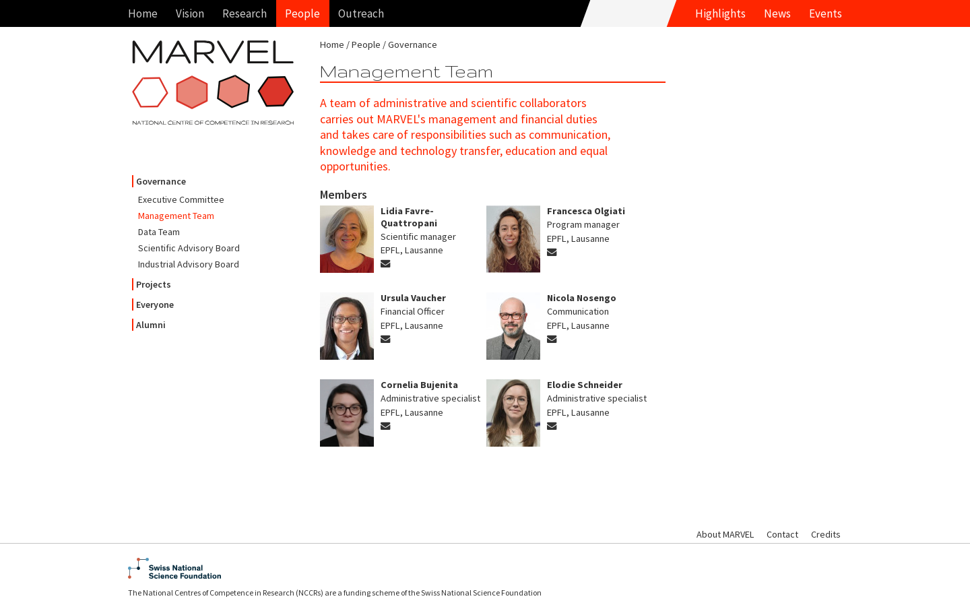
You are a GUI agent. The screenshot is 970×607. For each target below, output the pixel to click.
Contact (782, 534)
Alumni (151, 325)
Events (825, 13)
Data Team (159, 232)
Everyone (155, 304)
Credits (826, 534)
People (302, 13)
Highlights (720, 13)
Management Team (176, 216)
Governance (161, 181)
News (777, 13)
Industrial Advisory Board (188, 264)
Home (143, 13)
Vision (190, 13)
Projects (153, 284)
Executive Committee (181, 199)
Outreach (361, 13)
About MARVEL (725, 534)
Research (244, 13)
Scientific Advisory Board (189, 248)
